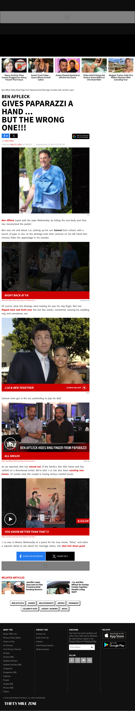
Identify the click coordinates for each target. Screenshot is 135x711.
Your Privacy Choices (12, 649)
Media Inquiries (42, 649)
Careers (39, 641)
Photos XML (8, 688)
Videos (6, 692)
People (6, 680)
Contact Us (41, 634)
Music (65, 608)
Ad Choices (8, 645)
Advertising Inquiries (45, 645)
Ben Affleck (18, 603)
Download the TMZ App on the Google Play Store (114, 644)
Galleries (7, 676)
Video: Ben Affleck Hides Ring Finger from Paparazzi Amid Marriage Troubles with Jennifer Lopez (19, 300)
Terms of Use (9, 641)
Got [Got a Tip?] (9, 46)
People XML (8, 684)
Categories (7, 668)
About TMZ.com (10, 634)
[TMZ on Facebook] (4, 39)
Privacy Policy (75, 641)
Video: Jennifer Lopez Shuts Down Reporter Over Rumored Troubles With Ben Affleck (19, 537)
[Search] (131, 53)
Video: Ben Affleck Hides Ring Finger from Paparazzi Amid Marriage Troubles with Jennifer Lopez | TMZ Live (19, 461)
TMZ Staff (8, 141)
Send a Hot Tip (42, 638)
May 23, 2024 (16, 144)
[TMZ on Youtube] (17, 39)
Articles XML (8, 657)
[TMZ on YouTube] (83, 660)
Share (31, 556)
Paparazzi (73, 603)
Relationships (46, 603)
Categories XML (10, 672)
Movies (60, 603)
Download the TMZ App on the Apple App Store (114, 635)
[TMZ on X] (11, 39)
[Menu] (4, 53)
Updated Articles (10, 661)
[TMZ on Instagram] (24, 39)
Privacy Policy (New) (12, 638)
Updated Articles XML (12, 665)
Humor (31, 603)
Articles (6, 653)
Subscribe (92, 647)
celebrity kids (29, 608)
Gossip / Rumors (49, 608)
